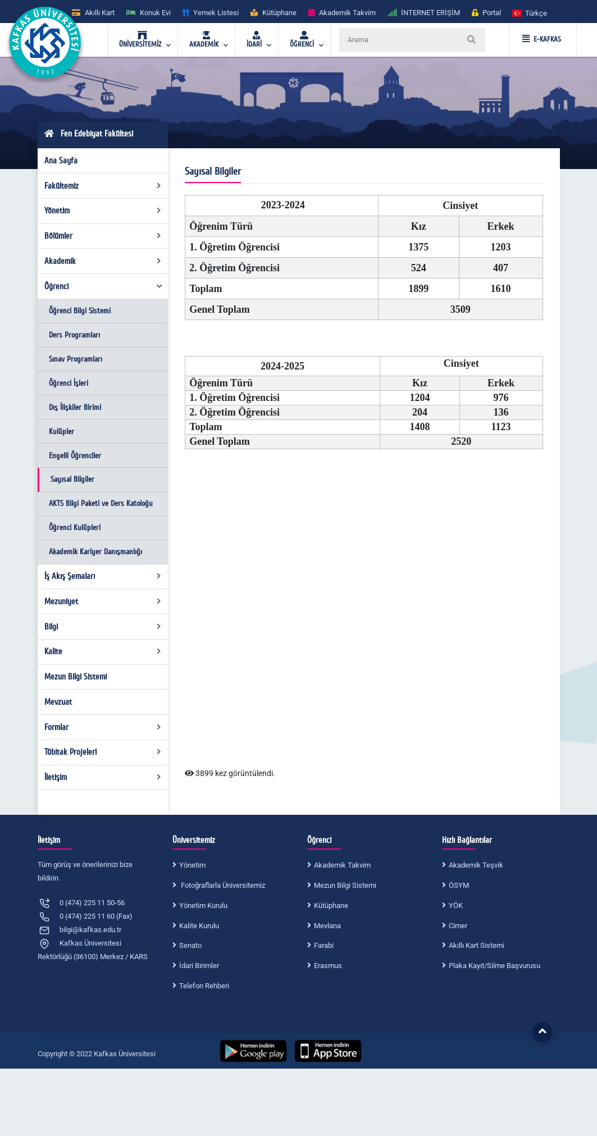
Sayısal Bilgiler (72, 479)
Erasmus (328, 965)
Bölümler (102, 236)
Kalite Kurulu (199, 925)
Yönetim (102, 211)
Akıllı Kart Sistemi (476, 945)
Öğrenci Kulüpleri (75, 527)
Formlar (102, 727)
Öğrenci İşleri (68, 383)
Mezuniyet (102, 601)
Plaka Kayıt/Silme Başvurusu (494, 965)
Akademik (102, 261)
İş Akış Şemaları (102, 576)
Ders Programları (74, 335)
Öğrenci (103, 286)
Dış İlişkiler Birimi (75, 407)
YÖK (456, 905)
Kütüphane (331, 905)
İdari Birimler (199, 965)
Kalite (102, 651)
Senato (190, 945)
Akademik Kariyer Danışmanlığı (95, 551)
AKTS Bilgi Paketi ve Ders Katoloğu (101, 503)
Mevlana (327, 925)
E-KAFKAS (541, 39)
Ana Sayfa (61, 161)
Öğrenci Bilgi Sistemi (80, 311)
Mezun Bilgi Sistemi (75, 677)
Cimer (458, 925)
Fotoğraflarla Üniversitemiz (222, 885)
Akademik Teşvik (476, 865)
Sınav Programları (75, 359)
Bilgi (102, 627)
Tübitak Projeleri (102, 752)
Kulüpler (61, 431)
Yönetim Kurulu (203, 905)
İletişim (102, 777)
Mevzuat (58, 702)
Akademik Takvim (342, 865)
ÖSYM (459, 885)
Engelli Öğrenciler (75, 455)
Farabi (324, 945)
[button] (530, 12)
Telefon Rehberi (204, 986)
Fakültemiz (102, 186)
